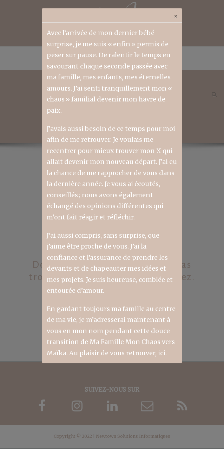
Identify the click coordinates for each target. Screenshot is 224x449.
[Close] (176, 15)
